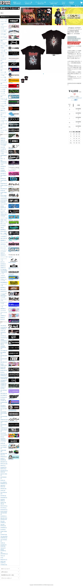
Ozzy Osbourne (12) (4, 493)
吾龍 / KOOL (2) (4, 238)
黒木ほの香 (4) (4, 231)
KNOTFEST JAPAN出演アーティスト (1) (4, 440)
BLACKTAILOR (13, 130)
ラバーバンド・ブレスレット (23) (4, 113)
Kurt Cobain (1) (4, 445)
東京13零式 (13, 185)
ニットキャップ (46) (4, 83)
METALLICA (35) (4, 463)
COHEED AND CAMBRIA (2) (4, 384)
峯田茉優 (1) (3, 308)
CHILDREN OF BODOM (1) (4, 381)
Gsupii (13, 250)
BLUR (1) (2, 372)
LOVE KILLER (13, 402)
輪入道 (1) (3, 319)
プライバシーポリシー (10, 578)
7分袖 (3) (2, 47)
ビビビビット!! (13, 310)
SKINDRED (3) (4, 527)
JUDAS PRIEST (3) (4, 430)
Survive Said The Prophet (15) (4, 201)
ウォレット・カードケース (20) (4, 99)
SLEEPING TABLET (13, 114)
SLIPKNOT (78, 38)
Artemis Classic (13, 157)
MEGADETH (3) (4, 461)
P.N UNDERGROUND (13, 64)
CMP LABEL (13, 201)
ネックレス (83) (4, 87)
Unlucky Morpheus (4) (3, 206)
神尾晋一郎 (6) (4, 220)
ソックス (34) (3, 103)
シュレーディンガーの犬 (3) (4, 250)
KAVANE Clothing (13, 109)
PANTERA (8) (3, 495)
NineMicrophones (13, 212)
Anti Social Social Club (13, 419)
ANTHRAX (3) (3, 335)
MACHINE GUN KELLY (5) (4, 454)
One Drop (13, 239)
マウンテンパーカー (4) (4, 27)
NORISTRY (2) (4, 291)
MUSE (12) (3, 480)
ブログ (63, 3)
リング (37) (3, 108)
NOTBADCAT (13, 206)
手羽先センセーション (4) (4, 280)
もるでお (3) (3, 310)
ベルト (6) (3, 93)
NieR (13, 326)
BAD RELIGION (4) (4, 356)
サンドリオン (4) (4, 246)
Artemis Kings (13, 163)
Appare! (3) (3, 140)
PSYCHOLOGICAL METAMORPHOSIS (13, 408)
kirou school (13, 457)
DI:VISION (13, 343)
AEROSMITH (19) (3, 333)
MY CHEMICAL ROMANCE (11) (4, 483)
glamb (13, 43)
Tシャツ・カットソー (72, 36)
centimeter (13, 75)
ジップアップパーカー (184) (4, 30)
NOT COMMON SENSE (13, 430)
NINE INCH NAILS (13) (3, 486)
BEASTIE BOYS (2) (4, 359)
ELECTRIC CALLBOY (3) (3, 400)
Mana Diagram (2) (4, 176)
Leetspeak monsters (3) (3, 171)
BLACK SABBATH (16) (4, 365)
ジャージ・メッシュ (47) (4, 55)
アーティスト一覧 (40, 3)
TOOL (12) (3, 555)
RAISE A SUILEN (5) (4, 186)
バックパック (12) (3, 96)
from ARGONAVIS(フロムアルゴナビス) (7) (4, 162)
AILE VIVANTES (13, 332)
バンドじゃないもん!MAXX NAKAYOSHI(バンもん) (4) (4, 295)
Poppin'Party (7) (4, 183)
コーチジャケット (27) (4, 24)
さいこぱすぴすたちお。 (13, 195)
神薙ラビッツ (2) (4, 221)
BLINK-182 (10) (4, 370)
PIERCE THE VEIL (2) (3, 503)
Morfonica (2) (3, 178)
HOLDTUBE (13, 447)
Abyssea (13, 152)
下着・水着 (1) (4, 116)
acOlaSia (13, 425)
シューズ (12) (3, 101)
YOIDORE (13, 81)
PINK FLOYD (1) (4, 505)
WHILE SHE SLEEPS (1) (3, 562)
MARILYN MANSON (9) (3, 459)
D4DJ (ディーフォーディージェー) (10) (4, 152)
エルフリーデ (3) (4, 218)
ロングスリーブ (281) (4, 40)
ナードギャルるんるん (13, 321)
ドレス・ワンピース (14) (4, 75)
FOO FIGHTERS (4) (4, 417)
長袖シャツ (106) (4, 45)
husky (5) (2, 168)
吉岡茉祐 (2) (3, 315)
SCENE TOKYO (13, 37)
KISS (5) (2, 436)
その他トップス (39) (4, 63)
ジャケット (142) (4, 19)
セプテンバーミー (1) (4, 259)
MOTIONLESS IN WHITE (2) (4, 471)
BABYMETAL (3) (4, 142)
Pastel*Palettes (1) (4, 181)
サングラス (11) (4, 85)
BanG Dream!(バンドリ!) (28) (4, 144)
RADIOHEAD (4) (4, 509)
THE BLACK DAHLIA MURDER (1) (3, 549)
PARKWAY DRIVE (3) (3, 500)
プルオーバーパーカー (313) (4, 34)
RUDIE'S (13, 217)
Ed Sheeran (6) (4, 397)
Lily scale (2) (3, 173)
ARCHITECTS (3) (4, 337)
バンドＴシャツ (53, 3)
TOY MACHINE (13, 91)
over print (13, 32)
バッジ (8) (3, 118)
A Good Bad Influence (13, 54)
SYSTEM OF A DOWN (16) (4, 545)
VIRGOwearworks (13, 125)
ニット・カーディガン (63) (4, 50)
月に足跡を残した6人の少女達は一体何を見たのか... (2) (4, 271)
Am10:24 (13, 228)
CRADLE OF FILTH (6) (3, 388)
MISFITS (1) (3, 465)
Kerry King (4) (3, 433)
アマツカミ (13, 179)
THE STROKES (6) (4, 540)
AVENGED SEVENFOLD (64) (3, 347)
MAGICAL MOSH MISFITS (13, 103)
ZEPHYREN (13, 414)
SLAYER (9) (3, 529)
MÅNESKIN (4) (4, 456)
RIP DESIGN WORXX (13, 452)
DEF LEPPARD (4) (4, 391)
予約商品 (69, 40)
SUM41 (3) (3, 543)
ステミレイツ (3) (4, 256)
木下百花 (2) (3, 225)
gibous (13, 120)
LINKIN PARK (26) (3, 451)
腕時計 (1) (3, 110)
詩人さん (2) (3, 248)
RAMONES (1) (4, 516)
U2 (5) (2, 557)
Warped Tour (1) (4, 559)
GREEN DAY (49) (4, 419)
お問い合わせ (10, 572)
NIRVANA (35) (3, 488)
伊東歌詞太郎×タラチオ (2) (4, 215)
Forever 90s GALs (13, 316)
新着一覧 (78, 5)
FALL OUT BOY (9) (4, 409)
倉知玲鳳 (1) (3, 229)
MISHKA (13, 364)
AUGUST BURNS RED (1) (4, 343)
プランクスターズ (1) (4, 300)
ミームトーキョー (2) (4, 306)
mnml (13, 136)
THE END (13, 255)
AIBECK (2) (3, 138)
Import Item (13, 436)
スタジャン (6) (4, 21)
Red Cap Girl (13, 70)
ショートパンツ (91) (4, 69)
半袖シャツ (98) (4, 52)
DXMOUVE (13, 233)
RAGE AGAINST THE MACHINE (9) (4, 513)
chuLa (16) (3, 147)
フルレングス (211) (3, 66)
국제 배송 (76, 43)
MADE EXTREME (13, 260)
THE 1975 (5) (3, 325)
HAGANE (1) (3, 166)
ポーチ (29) (3, 91)
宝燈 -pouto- (13, 190)
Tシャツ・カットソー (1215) (4, 43)
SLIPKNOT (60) (4, 534)
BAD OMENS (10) (3, 353)
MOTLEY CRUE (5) (4, 474)
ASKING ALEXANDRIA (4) (4, 340)
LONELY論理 (13, 353)
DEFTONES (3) (4, 393)
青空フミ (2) (3, 209)
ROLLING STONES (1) (3, 522)
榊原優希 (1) (3, 240)
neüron (13, 244)
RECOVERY (13, 147)
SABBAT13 (13, 222)
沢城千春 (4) (3, 244)
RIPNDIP (13, 97)
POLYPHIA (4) (3, 507)
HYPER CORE (13, 375)
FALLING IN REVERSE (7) (3, 406)
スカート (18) (3, 72)
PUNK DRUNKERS (13, 86)
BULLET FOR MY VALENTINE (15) (4, 378)
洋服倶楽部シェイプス (13, 294)
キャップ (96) (3, 77)
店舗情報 (71, 3)
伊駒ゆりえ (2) (4, 213)
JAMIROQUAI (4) (4, 428)
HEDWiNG (13, 348)
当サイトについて (10, 568)
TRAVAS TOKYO (13, 168)
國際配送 (70, 43)
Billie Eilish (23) (4, 362)
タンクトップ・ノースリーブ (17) (4, 59)
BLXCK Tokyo (13, 337)
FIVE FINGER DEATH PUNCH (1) (4, 413)
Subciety (13, 48)
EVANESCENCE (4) (4, 403)
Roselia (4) (3, 190)
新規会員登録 (67, 5)
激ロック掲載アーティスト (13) (4, 234)
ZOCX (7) (2, 262)
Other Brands (13, 441)
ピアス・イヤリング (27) (4, 106)
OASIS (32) (3, 490)
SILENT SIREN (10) (4, 193)
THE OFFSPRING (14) (4, 553)
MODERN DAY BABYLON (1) (4, 468)
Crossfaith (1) (3, 149)
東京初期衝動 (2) (4, 282)
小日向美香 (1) (4, 236)
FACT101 (13, 370)
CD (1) (2, 132)
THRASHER (13, 278)
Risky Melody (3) (4, 188)
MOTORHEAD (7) (3, 478)
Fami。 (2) (3, 158)
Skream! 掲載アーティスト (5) (4, 196)
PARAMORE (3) (4, 497)
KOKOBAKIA (13, 272)
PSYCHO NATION (13, 59)
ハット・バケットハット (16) (4, 80)
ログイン (56, 5)
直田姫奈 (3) (3, 255)
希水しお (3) (3, 223)
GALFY (13, 26)
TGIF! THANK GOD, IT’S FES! (13, 266)
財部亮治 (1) (3, 265)
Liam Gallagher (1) (4, 448)
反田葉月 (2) (3, 267)
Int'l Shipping (71, 42)
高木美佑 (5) (3, 263)
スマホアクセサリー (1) (4, 121)
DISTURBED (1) (4, 395)
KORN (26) (3, 443)
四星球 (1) (3, 253)
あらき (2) (3, 211)
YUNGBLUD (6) (4, 564)
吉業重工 (13, 141)
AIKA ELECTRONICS (13, 305)
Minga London (13, 21)
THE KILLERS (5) (4, 435)
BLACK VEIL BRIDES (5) (3, 368)
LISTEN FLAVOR (13, 174)
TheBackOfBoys (13, 359)
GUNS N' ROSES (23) (4, 422)
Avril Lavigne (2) (4, 350)
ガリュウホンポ (13, 381)
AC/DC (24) (3, 330)
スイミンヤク (13, 391)
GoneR (13, 288)
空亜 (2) (2, 227)
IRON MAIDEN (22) (4, 425)
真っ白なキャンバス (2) (4, 303)
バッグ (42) (3, 89)
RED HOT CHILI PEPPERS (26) (4, 519)
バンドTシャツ (75, 40)
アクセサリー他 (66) (4, 124)
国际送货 (78, 42)
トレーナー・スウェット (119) (4, 37)
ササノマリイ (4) (4, 242)
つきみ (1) (3, 275)
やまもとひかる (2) (4, 313)
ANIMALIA (13, 386)
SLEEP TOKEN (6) (4, 532)
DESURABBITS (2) (4, 156)
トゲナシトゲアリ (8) (4, 285)
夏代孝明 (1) (3, 287)
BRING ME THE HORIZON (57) (4, 375)
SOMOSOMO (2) (4, 198)
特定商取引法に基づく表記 (10, 575)
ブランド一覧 (28, 3)
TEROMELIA (13, 397)
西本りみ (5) (3, 289)
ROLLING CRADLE (13, 283)
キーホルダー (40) (3, 128)
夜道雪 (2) (3, 317)
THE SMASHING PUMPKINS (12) (4, 537)
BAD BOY (13, 299)
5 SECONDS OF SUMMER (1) (4, 328)
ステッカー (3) (4, 130)
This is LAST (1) (4, 204)
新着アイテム (17, 3)
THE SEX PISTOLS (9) (3, 525)
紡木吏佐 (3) (3, 277)
